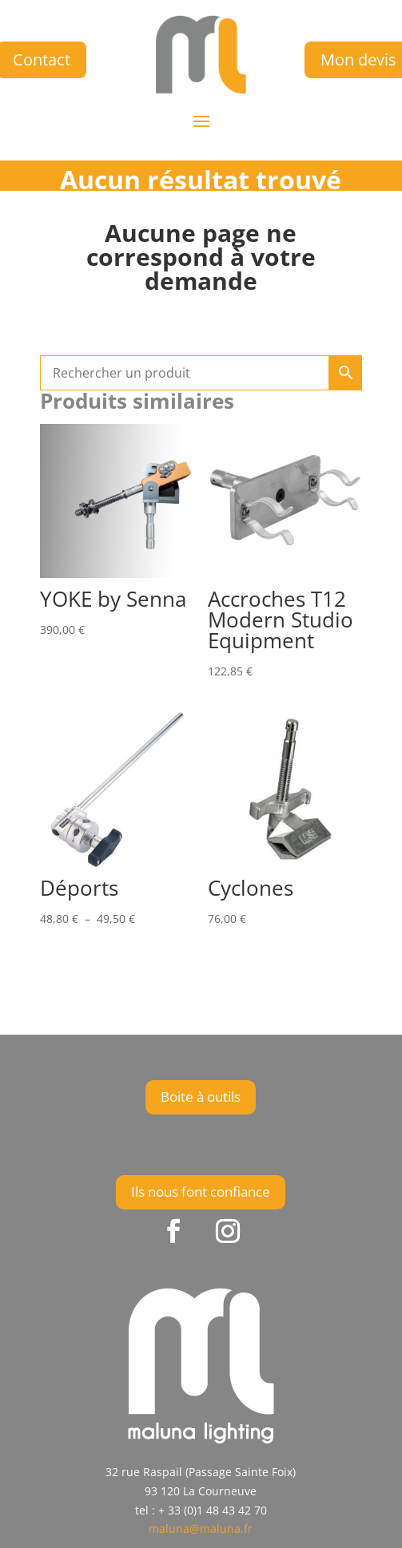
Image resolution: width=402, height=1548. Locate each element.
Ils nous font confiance (200, 1191)
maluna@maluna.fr (201, 1528)
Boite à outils (201, 1096)
